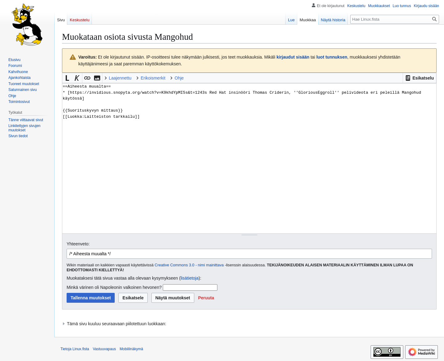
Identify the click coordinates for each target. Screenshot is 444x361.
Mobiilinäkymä (131, 349)
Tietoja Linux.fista (74, 349)
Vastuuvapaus (104, 349)
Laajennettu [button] (120, 78)
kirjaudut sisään (293, 57)
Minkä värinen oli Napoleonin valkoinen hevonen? (114, 287)
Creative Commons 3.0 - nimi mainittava (189, 265)
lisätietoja (190, 278)
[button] (419, 78)
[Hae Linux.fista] (394, 19)
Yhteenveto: (78, 243)
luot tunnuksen (331, 57)
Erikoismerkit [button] (153, 78)
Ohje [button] (179, 78)
